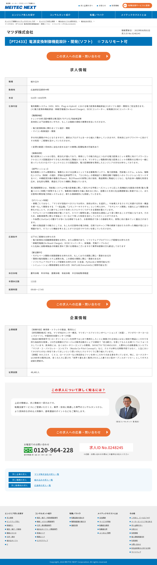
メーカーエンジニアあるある (141, 521)
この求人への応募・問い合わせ (78, 56)
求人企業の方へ (86, 5)
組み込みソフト (12, 540)
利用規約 (134, 540)
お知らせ (102, 5)
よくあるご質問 (105, 533)
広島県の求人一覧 (42, 485)
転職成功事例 (104, 525)
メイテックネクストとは (133, 14)
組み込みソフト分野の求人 (68, 21)
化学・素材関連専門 (44, 525)
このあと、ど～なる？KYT (140, 518)
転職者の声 (103, 529)
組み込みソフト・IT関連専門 (47, 529)
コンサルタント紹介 (60, 14)
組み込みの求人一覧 (43, 479)
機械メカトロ (11, 533)
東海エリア (41, 533)
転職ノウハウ (97, 14)
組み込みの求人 (86, 21)
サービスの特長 (105, 521)
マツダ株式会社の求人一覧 (46, 474)
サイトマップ (136, 552)
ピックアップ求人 (13, 521)
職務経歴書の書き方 (78, 521)
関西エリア (41, 537)
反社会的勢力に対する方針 (140, 548)
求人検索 (10, 518)
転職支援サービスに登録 (136, 5)
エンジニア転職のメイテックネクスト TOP (20, 21)
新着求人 (10, 525)
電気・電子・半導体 (14, 529)
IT (7, 544)
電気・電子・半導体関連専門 (47, 518)
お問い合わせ (136, 544)
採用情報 (115, 5)
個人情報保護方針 (137, 537)
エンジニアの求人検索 (47, 21)
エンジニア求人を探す (23, 14)
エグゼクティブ (42, 540)
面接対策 (74, 525)
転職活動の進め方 (77, 518)
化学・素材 (11, 537)
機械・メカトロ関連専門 (45, 521)
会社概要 (102, 518)
